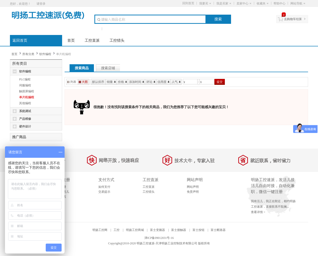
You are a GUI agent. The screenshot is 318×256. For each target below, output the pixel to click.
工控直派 (92, 40)
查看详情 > (258, 212)
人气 (176, 82)
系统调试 (25, 111)
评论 (150, 82)
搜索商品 (82, 68)
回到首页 (188, 3)
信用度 (163, 82)
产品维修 (25, 119)
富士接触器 (178, 230)
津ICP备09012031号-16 (159, 238)
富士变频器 (157, 230)
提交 (220, 82)
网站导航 (297, 3)
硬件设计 (25, 126)
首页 (71, 40)
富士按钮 (198, 230)
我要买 (205, 3)
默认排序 (98, 82)
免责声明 (193, 191)
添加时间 (136, 82)
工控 (116, 230)
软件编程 (45, 54)
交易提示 (104, 191)
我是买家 (223, 3)
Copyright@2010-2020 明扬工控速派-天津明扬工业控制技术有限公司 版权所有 (159, 243)
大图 (83, 82)
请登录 (41, 3)
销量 (111, 82)
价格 (122, 82)
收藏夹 (263, 3)
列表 (71, 82)
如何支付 (104, 187)
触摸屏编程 (26, 91)
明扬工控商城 (135, 230)
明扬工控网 (99, 230)
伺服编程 (25, 85)
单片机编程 (26, 97)
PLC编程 (25, 79)
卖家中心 (244, 3)
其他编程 (25, 103)
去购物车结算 (293, 19)
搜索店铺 (108, 68)
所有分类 (28, 54)
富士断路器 (218, 230)
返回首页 (19, 40)
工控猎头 (117, 40)
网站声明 (193, 187)
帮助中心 (279, 3)
